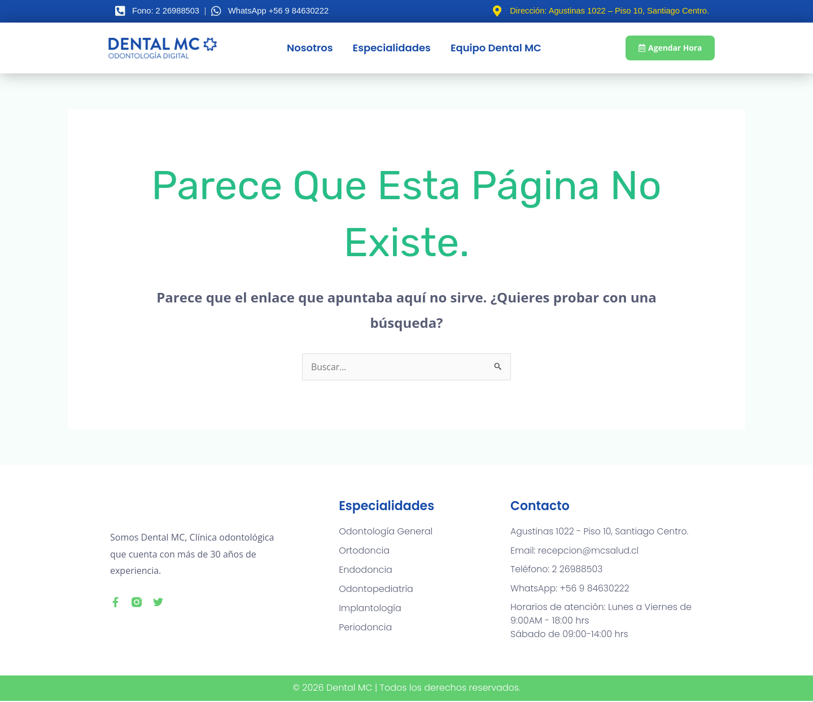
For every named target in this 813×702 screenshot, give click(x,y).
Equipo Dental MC (494, 48)
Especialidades (391, 48)
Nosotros (309, 48)
